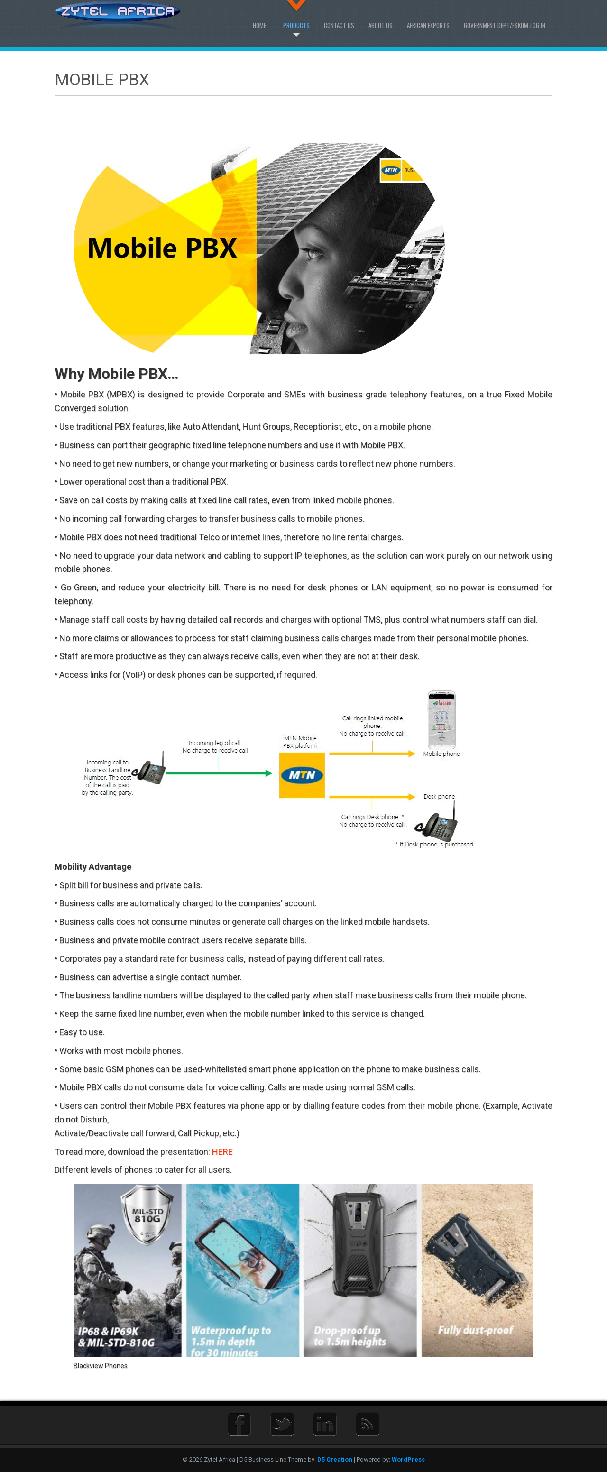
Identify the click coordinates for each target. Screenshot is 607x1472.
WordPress (408, 1459)
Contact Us (339, 25)
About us (380, 25)
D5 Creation (334, 1459)
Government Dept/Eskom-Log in (504, 25)
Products (296, 25)
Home (259, 25)
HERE (222, 1152)
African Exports (428, 25)
